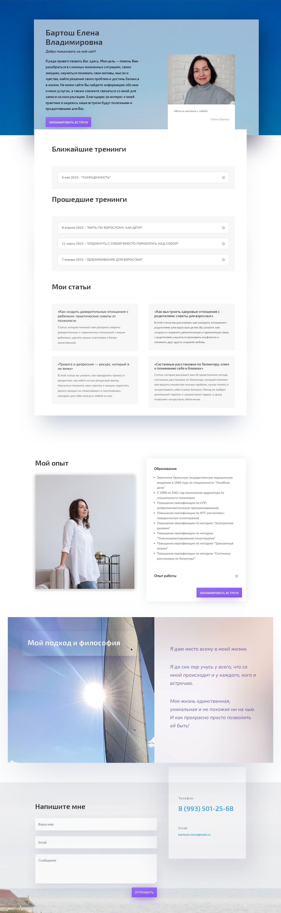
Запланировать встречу (68, 122)
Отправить (144, 892)
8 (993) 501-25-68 (206, 808)
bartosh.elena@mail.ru (194, 834)
